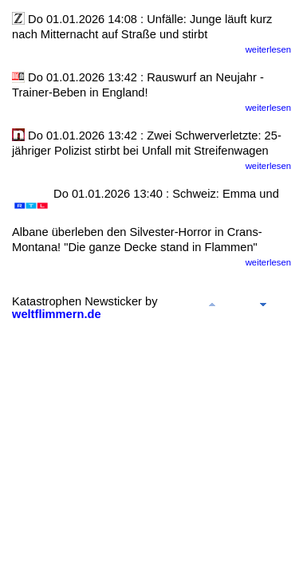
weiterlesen (268, 49)
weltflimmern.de (56, 314)
